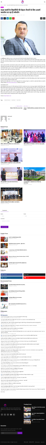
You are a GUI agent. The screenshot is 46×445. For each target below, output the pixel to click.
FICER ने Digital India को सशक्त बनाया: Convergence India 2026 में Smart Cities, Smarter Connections (19, 325)
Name (2, 213)
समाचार (5, 5)
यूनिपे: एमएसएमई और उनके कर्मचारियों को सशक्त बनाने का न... (18, 303)
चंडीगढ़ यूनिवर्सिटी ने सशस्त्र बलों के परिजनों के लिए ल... (9, 181)
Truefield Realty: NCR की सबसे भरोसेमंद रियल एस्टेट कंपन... (18, 250)
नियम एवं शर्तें (26, 442)
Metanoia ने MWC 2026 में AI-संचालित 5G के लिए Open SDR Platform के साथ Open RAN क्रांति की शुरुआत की (19, 341)
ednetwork (10, 116)
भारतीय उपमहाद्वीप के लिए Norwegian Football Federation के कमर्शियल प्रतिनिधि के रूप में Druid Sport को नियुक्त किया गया (20, 359)
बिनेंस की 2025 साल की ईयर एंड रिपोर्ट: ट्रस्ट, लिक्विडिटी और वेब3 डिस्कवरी (12, 368)
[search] (44, 2)
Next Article (26, 106)
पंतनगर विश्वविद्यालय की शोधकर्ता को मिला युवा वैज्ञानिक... (17, 291)
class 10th (18, 100)
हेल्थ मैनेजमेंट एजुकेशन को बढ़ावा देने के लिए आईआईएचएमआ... (18, 262)
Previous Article (18, 106)
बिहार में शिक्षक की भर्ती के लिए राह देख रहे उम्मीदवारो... (38, 408)
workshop (13, 100)
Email (25, 213)
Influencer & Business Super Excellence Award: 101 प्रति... (19, 256)
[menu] (1, 2)
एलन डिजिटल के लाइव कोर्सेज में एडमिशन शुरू (38, 420)
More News (3, 391)
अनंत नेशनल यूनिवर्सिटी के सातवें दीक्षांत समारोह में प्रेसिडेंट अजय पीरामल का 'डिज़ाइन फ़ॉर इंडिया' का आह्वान (17, 374)
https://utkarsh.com (7, 95)
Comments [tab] (4, 210)
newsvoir (2, 183)
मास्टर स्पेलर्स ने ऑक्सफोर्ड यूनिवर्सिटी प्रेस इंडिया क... (38, 414)
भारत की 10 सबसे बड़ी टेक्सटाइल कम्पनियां (15, 237)
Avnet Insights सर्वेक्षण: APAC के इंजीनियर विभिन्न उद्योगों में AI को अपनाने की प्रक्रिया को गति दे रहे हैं (16, 357)
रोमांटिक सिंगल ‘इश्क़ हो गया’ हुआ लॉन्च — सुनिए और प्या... (17, 243)
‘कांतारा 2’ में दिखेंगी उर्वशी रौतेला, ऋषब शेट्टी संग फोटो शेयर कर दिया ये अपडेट (34, 109)
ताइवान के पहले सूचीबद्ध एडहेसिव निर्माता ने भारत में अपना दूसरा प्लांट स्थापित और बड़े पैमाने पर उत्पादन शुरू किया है (18, 386)
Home (2, 5)
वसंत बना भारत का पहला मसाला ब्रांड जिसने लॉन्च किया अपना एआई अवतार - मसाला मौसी (14, 380)
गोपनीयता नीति (31, 442)
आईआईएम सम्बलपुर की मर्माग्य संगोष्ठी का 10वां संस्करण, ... (10, 202)
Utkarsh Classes (7, 100)
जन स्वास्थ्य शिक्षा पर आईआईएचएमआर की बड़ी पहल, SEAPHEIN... (32, 182)
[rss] (14, 414)
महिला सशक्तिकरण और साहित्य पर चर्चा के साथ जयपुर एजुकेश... (34, 143)
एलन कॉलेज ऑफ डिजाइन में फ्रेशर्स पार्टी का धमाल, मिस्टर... (17, 284)
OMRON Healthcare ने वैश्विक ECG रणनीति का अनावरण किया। (11, 383)
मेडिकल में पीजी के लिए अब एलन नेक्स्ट (16, 108)
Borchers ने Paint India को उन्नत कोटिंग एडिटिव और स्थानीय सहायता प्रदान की (13, 347)
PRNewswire (37, 442)
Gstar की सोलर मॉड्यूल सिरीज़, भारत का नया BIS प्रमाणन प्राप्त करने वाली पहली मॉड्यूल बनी (14, 362)
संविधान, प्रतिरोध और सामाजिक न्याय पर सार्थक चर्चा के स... (10, 143)
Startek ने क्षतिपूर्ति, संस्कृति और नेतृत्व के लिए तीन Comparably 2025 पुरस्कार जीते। (14, 377)
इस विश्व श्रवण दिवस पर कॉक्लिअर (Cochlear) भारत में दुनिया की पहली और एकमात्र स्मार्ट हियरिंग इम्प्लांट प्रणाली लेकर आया (19, 338)
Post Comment (4, 226)
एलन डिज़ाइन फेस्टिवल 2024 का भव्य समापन (15, 297)
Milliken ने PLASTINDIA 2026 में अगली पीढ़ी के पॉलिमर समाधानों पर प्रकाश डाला (13, 354)
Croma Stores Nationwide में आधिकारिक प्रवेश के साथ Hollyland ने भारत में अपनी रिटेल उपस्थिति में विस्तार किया (19, 335)
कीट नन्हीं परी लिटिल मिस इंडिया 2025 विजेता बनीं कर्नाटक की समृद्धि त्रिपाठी (12, 371)
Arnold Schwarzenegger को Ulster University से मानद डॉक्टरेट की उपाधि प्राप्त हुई (14, 316)
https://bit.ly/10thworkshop (11, 82)
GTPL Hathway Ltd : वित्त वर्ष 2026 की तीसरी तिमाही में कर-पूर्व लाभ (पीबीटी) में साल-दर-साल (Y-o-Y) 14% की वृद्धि (18, 365)
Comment (3, 218)
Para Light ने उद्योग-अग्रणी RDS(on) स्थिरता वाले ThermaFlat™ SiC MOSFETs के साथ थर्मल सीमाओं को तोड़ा (18, 319)
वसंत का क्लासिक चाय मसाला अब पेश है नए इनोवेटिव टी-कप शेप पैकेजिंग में (12, 328)
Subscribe (20, 433)
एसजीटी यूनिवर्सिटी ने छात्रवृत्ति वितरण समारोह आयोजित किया (11, 162)
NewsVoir (43, 442)
